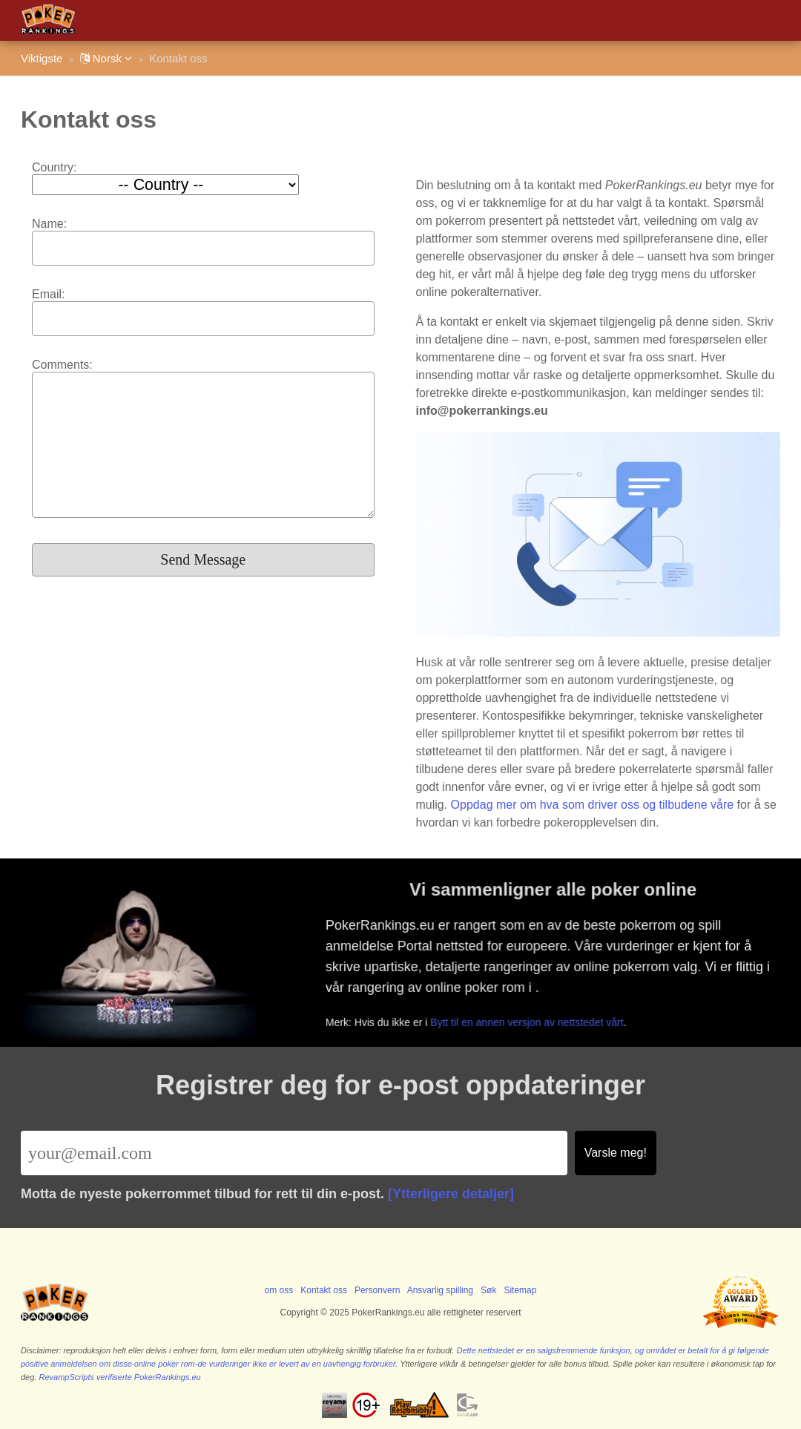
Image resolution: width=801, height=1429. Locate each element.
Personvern (377, 1290)
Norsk (106, 58)
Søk (488, 1290)
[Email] (294, 1153)
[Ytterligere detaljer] (451, 1193)
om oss (279, 1290)
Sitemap (520, 1290)
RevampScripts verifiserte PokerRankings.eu (119, 1377)
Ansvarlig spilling (440, 1290)
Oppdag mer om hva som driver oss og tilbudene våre (592, 804)
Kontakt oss (323, 1290)
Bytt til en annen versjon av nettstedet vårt (530, 1021)
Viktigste (41, 58)
